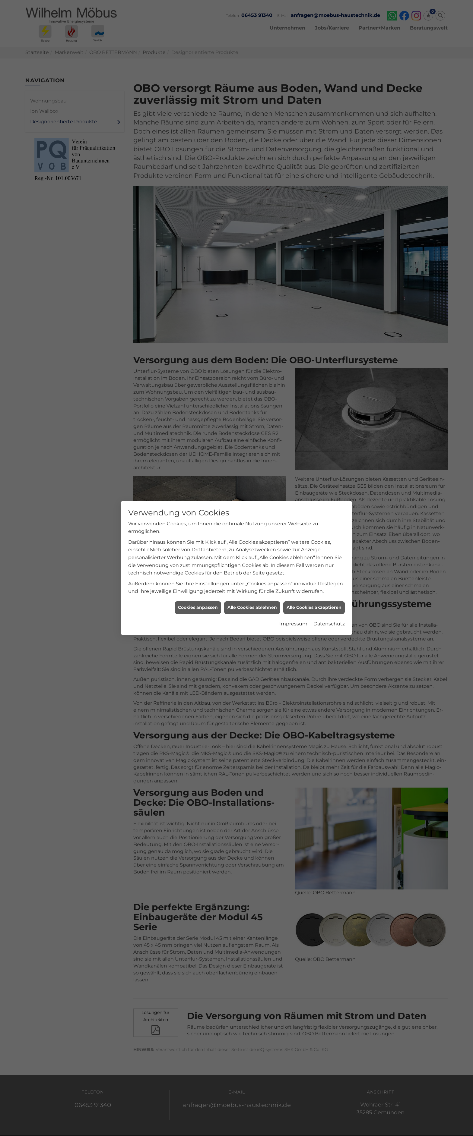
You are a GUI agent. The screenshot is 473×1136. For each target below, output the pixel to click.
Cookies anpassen (198, 549)
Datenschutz (329, 565)
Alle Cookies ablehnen (252, 549)
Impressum (293, 565)
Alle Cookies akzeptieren (314, 549)
